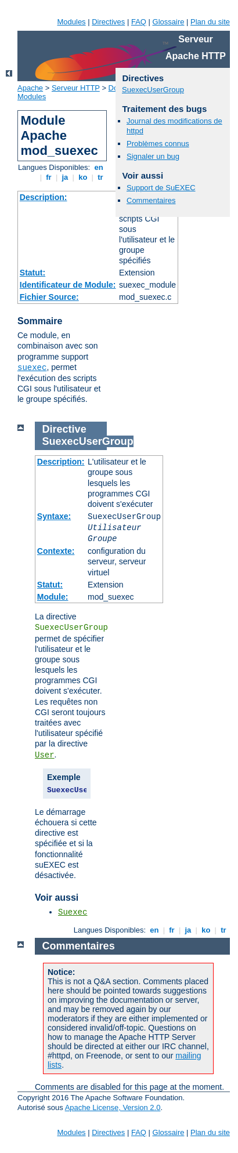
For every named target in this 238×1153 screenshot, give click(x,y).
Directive (64, 429)
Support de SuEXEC (161, 187)
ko (83, 177)
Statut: (32, 272)
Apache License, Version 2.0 (113, 1107)
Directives (108, 21)
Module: (52, 596)
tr (101, 177)
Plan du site (210, 21)
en (98, 167)
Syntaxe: (54, 516)
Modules (71, 21)
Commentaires (151, 200)
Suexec (72, 912)
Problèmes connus (158, 143)
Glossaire (169, 21)
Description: (43, 197)
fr (49, 177)
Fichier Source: (49, 297)
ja (65, 177)
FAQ (138, 21)
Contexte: (56, 551)
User (45, 755)
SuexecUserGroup (153, 89)
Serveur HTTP (76, 88)
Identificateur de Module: (68, 284)
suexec (31, 367)
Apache (30, 88)
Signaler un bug (153, 156)
